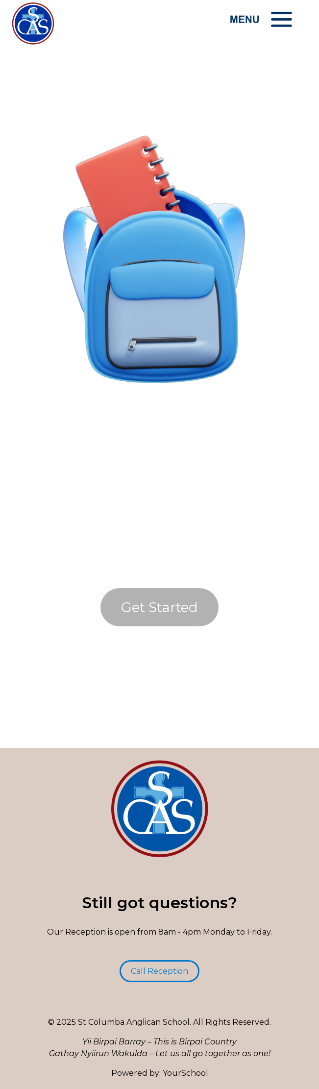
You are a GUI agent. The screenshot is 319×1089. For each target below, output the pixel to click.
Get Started (159, 607)
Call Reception (159, 971)
